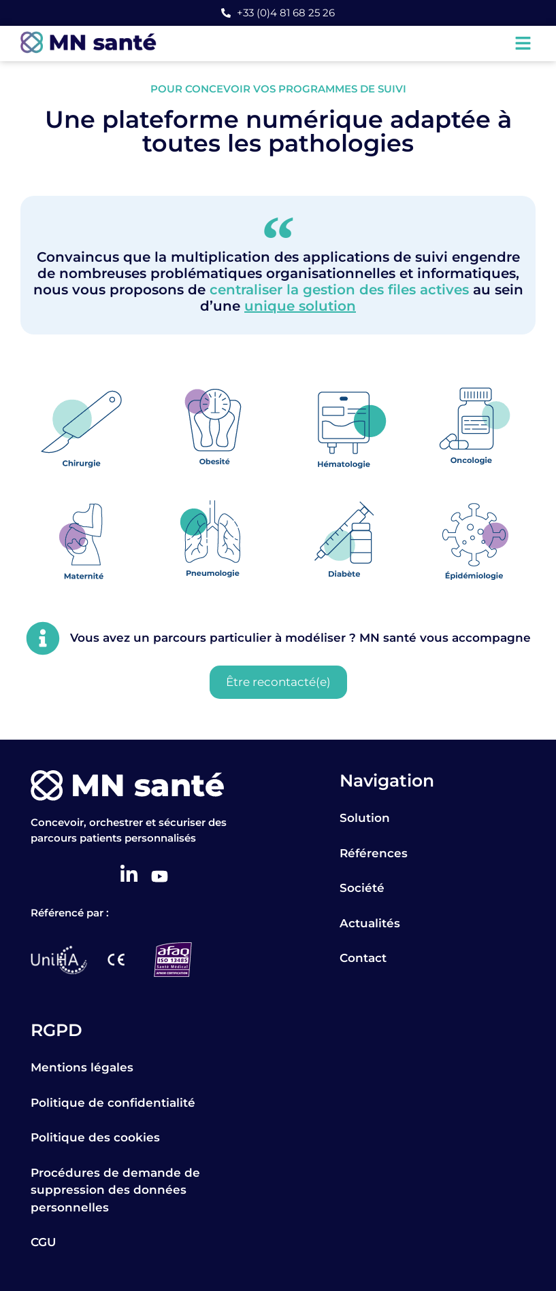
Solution (365, 818)
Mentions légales (82, 1067)
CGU (43, 1242)
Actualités (370, 923)
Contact (363, 958)
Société (362, 888)
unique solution (300, 306)
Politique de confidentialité (113, 1102)
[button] (523, 43)
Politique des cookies (95, 1137)
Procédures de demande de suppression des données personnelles (115, 1190)
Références (374, 853)
